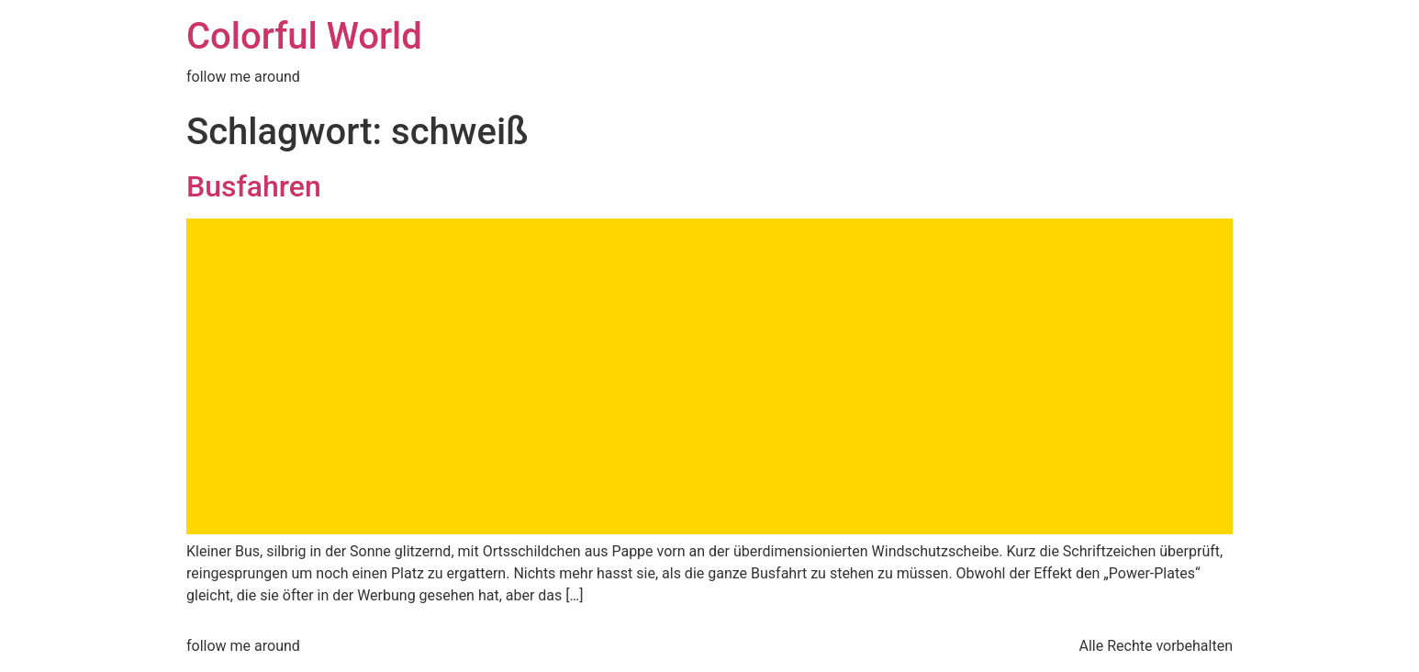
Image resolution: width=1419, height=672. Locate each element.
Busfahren (253, 186)
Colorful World (304, 36)
